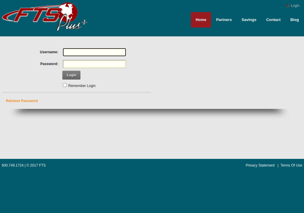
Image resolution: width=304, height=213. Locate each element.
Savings (249, 19)
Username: (49, 52)
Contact (273, 19)
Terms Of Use (291, 165)
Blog (294, 19)
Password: (49, 64)
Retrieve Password (22, 101)
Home (201, 19)
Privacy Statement (260, 165)
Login (295, 6)
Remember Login (82, 86)
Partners (224, 19)
